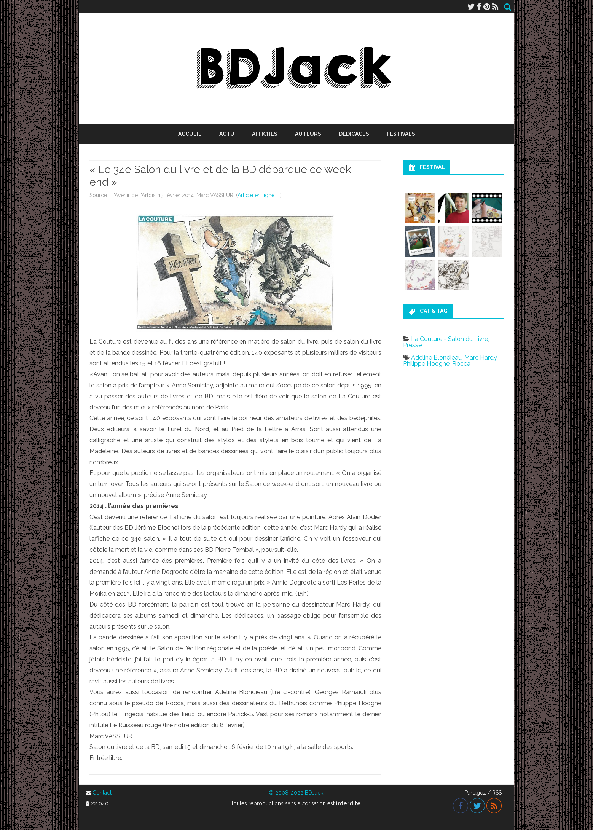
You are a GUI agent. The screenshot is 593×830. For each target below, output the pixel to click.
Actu (226, 134)
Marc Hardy (480, 357)
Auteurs (308, 134)
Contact (102, 793)
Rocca (461, 363)
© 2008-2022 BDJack (296, 793)
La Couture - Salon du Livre (449, 339)
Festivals (401, 134)
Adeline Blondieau (436, 357)
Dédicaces (354, 134)
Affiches (264, 134)
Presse (412, 345)
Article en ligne (256, 195)
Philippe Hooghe (426, 363)
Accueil (190, 134)
